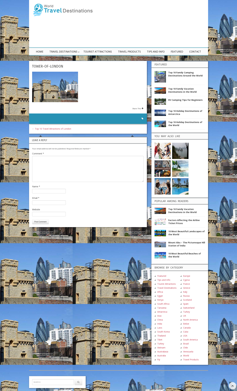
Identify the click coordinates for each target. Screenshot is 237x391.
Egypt (160, 277)
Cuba (185, 313)
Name (36, 186)
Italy (185, 273)
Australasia (162, 333)
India (159, 305)
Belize (186, 305)
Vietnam (161, 329)
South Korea (163, 313)
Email (35, 197)
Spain (185, 285)
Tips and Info (156, 51)
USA (185, 317)
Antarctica (162, 293)
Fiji (158, 341)
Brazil (186, 325)
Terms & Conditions (72, 383)
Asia (159, 297)
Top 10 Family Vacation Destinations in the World (182, 90)
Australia (161, 337)
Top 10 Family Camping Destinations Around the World (185, 74)
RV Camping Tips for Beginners (185, 99)
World (186, 337)
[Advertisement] (155, 23)
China (160, 301)
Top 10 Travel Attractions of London (51, 128)
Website (36, 209)
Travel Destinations (63, 51)
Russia (186, 277)
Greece (186, 269)
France (186, 265)
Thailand (161, 317)
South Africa (163, 285)
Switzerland (188, 289)
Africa (160, 273)
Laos (159, 309)
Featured (177, 51)
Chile (185, 329)
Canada (187, 309)
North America (190, 301)
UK (184, 297)
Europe (186, 257)
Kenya (160, 281)
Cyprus (186, 261)
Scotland (187, 281)
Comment (38, 153)
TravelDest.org (40, 383)
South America (190, 321)
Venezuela (188, 333)
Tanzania (161, 289)
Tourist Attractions (97, 51)
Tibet (159, 321)
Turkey (160, 325)
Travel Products (129, 51)
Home (39, 51)
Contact (195, 51)
